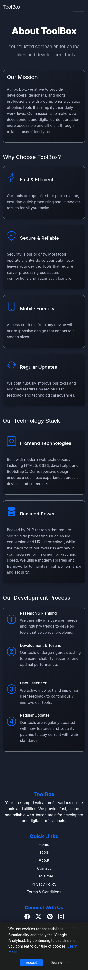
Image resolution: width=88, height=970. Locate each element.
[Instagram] (61, 916)
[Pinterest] (50, 916)
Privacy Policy (44, 884)
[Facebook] (27, 916)
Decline (56, 963)
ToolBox (12, 7)
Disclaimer (44, 876)
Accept (31, 963)
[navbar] (78, 7)
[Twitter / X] (38, 916)
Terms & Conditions (44, 892)
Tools (44, 852)
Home (44, 844)
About (44, 860)
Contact (44, 868)
